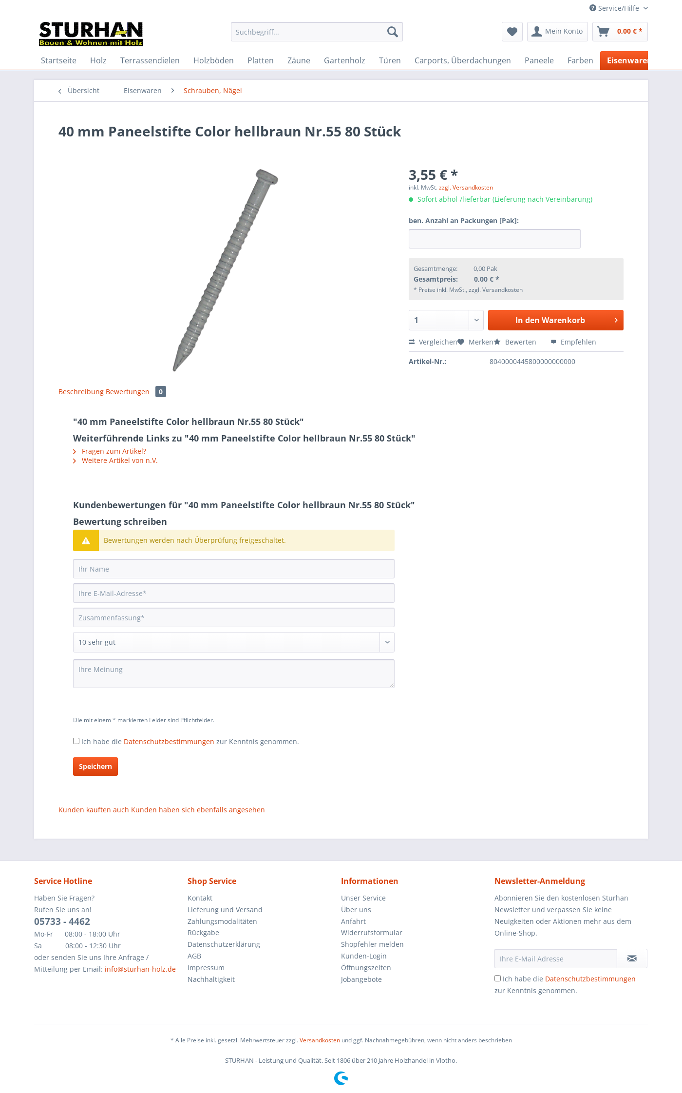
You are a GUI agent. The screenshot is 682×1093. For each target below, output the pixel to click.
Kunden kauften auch (93, 809)
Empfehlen (573, 341)
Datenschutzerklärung (224, 944)
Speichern (95, 766)
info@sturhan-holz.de (140, 969)
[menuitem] (317, 36)
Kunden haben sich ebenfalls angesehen (198, 809)
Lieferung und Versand (225, 909)
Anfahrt (353, 921)
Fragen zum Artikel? (109, 451)
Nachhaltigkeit (211, 979)
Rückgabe (203, 932)
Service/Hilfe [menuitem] (615, 8)
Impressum (206, 967)
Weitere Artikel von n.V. (115, 460)
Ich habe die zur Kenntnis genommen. (190, 741)
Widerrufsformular (371, 932)
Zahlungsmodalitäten (222, 921)
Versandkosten (320, 1040)
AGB (194, 955)
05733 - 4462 (62, 921)
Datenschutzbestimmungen (169, 741)
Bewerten (515, 341)
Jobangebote (361, 979)
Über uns (356, 909)
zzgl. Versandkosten (466, 187)
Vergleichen (433, 341)
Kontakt (200, 897)
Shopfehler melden (372, 944)
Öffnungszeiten (366, 967)
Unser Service (363, 897)
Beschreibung (81, 391)
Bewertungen (136, 391)
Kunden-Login (364, 955)
